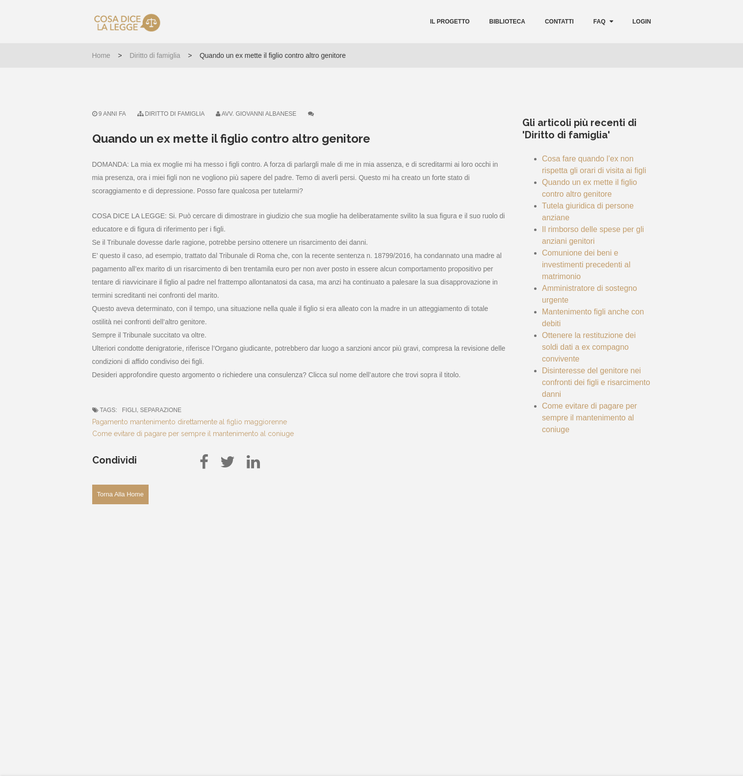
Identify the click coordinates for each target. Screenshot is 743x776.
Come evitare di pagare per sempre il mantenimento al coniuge (193, 434)
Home (101, 55)
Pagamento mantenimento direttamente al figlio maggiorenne (189, 422)
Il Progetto (450, 21)
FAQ (599, 21)
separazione (160, 410)
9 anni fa (109, 113)
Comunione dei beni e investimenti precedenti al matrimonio (586, 265)
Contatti (559, 21)
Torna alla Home (120, 494)
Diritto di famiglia (154, 55)
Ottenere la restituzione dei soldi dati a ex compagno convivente (589, 347)
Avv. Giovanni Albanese (259, 113)
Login (642, 21)
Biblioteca (507, 21)
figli (129, 410)
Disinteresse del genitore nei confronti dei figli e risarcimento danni (596, 382)
